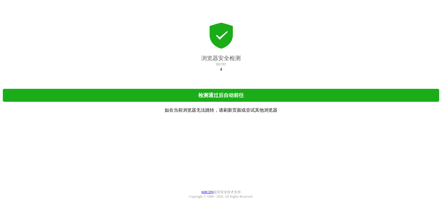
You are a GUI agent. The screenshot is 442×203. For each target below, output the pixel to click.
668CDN (207, 192)
